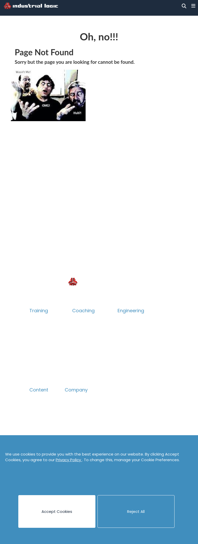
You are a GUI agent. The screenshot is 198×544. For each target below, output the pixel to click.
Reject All (136, 511)
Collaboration (43, 353)
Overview (38, 319)
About (71, 398)
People (72, 407)
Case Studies (42, 424)
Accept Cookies (57, 511)
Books (35, 407)
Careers (73, 415)
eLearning (39, 370)
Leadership (83, 344)
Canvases (39, 415)
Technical (39, 336)
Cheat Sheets (43, 432)
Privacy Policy (69, 459)
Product (37, 344)
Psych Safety (42, 361)
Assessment (84, 361)
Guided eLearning (46, 378)
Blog (33, 398)
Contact (73, 424)
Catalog (37, 328)
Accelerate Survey (91, 353)
